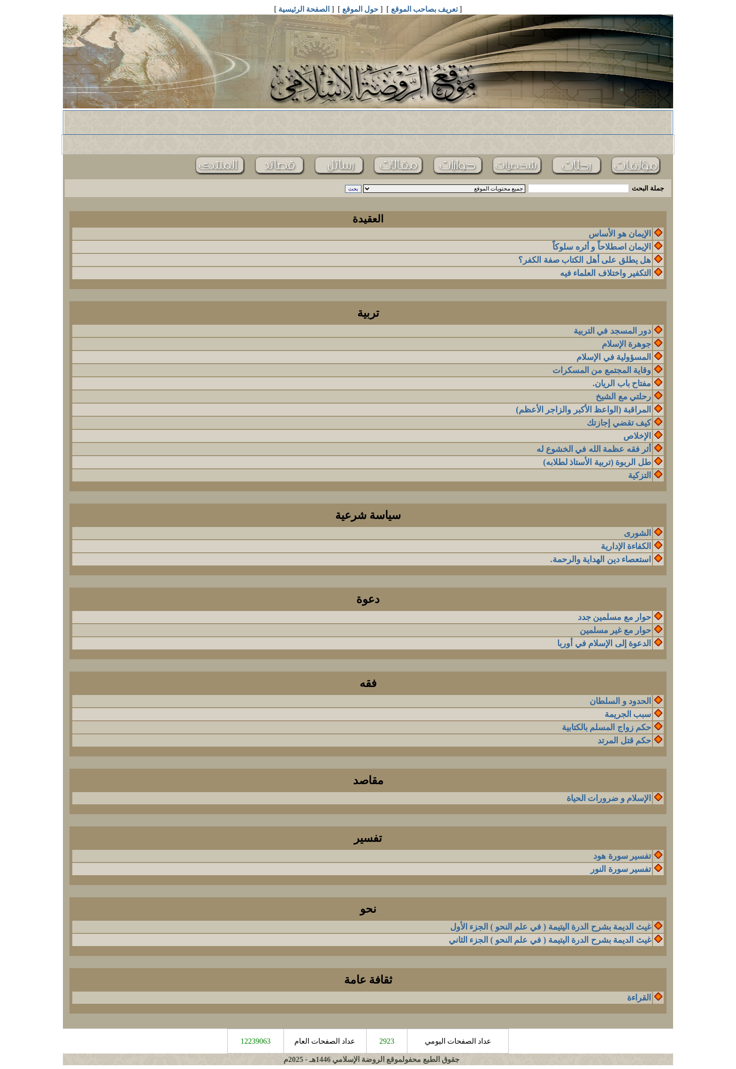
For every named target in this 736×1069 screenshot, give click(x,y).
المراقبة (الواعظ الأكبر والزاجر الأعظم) (583, 409)
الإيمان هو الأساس (620, 233)
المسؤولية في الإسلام (613, 357)
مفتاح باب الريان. (622, 383)
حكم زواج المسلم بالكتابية (607, 727)
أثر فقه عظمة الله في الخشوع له (594, 449)
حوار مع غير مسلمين (616, 630)
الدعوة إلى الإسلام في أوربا (604, 643)
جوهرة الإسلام (627, 344)
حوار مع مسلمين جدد (615, 617)
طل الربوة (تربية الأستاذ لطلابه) (597, 462)
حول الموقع (360, 9)
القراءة (639, 997)
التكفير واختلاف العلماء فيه (606, 273)
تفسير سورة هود (622, 856)
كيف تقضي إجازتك (619, 423)
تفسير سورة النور (620, 869)
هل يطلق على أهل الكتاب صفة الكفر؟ (584, 260)
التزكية (639, 475)
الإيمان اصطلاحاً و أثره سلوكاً (601, 247)
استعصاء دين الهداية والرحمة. (600, 559)
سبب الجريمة (628, 714)
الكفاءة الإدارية (626, 546)
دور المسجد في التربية (613, 331)
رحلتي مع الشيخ (623, 396)
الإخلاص (637, 436)
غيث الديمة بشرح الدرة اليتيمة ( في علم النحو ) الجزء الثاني (550, 940)
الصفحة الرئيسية (304, 9)
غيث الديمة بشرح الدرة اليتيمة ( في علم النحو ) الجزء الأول (551, 927)
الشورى (637, 533)
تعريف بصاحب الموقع (424, 9)
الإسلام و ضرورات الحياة (609, 798)
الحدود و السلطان (620, 701)
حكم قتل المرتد (624, 740)
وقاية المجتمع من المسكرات (602, 370)
